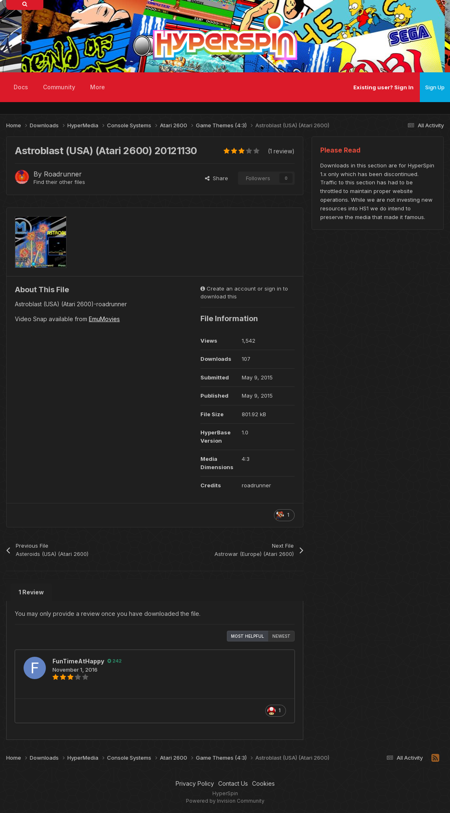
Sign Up (435, 87)
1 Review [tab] (31, 592)
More (97, 87)
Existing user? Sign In (383, 87)
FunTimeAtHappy (78, 661)
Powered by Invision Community (225, 801)
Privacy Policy (195, 783)
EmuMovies (104, 318)
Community (59, 87)
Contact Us (233, 783)
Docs (21, 87)
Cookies (263, 783)
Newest (281, 636)
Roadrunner (63, 174)
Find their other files (59, 182)
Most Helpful (247, 636)
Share (216, 178)
